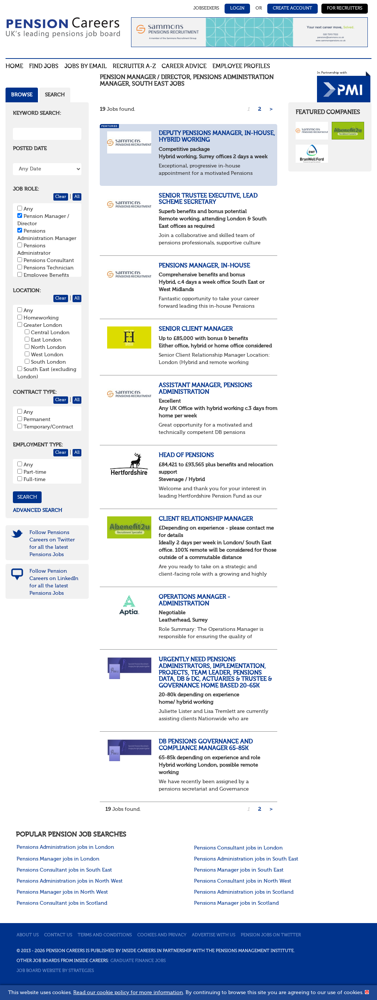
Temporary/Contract (48, 427)
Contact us (58, 935)
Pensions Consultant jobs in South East (64, 870)
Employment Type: (38, 445)
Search (55, 95)
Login (237, 8)
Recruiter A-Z (134, 67)
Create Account (292, 8)
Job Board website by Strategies (55, 971)
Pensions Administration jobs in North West (70, 881)
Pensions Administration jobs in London (65, 847)
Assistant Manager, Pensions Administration (205, 389)
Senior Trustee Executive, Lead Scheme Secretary (208, 199)
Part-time (35, 472)
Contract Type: (35, 392)
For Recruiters (344, 8)
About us (28, 935)
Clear (60, 197)
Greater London (43, 325)
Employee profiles (241, 67)
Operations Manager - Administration (194, 600)
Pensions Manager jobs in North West (62, 892)
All (77, 197)
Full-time (35, 479)
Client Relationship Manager (206, 519)
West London (47, 354)
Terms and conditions (105, 935)
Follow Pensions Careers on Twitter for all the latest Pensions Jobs (52, 543)
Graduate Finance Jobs (138, 961)
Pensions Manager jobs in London (58, 859)
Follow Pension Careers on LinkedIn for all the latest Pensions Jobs (53, 582)
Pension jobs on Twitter (271, 935)
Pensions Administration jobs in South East (246, 859)
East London (46, 340)
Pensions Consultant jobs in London (238, 848)
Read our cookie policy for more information (128, 992)
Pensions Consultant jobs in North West (242, 881)
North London (48, 347)
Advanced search (37, 510)
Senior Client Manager (196, 329)
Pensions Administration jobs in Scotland (243, 892)
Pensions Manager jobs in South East (238, 870)
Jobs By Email (85, 67)
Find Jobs (44, 67)
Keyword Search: (37, 113)
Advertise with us (213, 935)
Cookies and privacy (161, 935)
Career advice (184, 67)
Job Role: (26, 189)
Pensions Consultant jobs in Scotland (62, 903)
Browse (21, 95)
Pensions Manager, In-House (204, 266)
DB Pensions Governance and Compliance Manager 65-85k (206, 745)
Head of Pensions (186, 456)
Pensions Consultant (49, 260)
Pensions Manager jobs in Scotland (236, 903)
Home (14, 67)
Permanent (37, 419)
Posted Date (30, 148)
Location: (27, 290)
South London (48, 362)
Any (28, 209)
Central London (50, 332)
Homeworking (41, 318)
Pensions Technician (49, 268)
